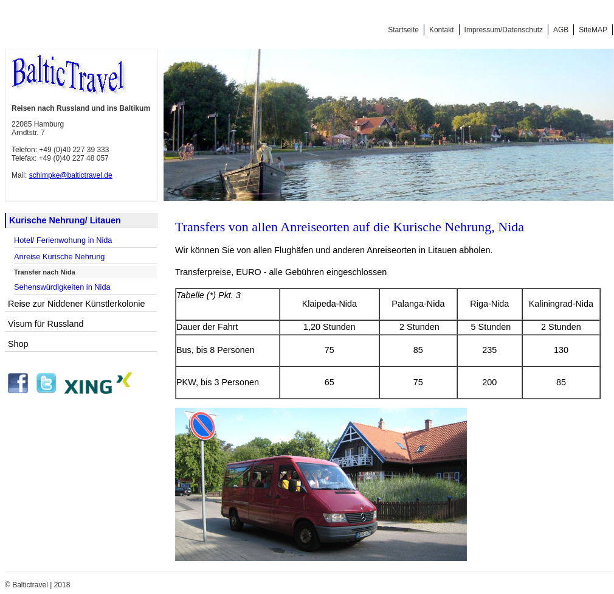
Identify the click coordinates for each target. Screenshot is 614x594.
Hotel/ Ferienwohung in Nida (63, 240)
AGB (560, 30)
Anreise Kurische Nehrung (59, 256)
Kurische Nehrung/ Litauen (65, 220)
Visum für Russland (46, 324)
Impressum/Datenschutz (503, 30)
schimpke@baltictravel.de (70, 175)
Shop (18, 344)
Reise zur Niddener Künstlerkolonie (76, 304)
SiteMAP (593, 30)
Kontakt (441, 30)
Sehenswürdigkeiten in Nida (62, 287)
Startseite (403, 30)
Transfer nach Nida (44, 272)
